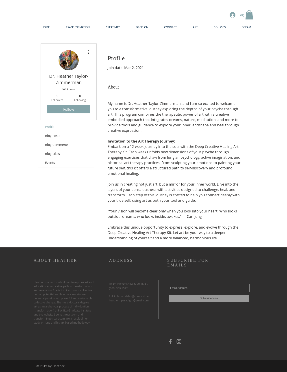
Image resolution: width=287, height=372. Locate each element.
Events (50, 162)
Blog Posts (52, 136)
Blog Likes (52, 153)
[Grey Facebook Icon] (170, 341)
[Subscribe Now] (209, 298)
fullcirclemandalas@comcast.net (129, 296)
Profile (49, 127)
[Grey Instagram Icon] (179, 341)
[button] (249, 14)
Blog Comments (57, 145)
